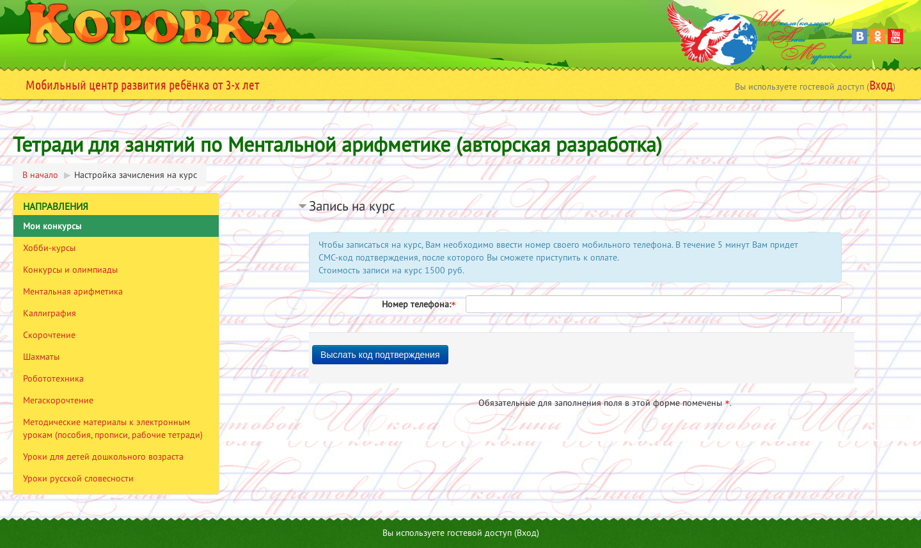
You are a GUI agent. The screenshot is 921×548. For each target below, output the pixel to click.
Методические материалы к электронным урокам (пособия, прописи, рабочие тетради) (113, 428)
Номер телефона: (419, 304)
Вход (881, 84)
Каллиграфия (49, 313)
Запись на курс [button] (352, 205)
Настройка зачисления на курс (135, 175)
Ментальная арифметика (73, 291)
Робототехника (53, 378)
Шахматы (41, 356)
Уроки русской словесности (78, 478)
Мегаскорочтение (58, 400)
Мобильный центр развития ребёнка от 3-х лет (143, 84)
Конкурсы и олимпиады (70, 269)
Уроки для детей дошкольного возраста (103, 456)
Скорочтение (49, 335)
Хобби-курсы (49, 248)
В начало (40, 175)
